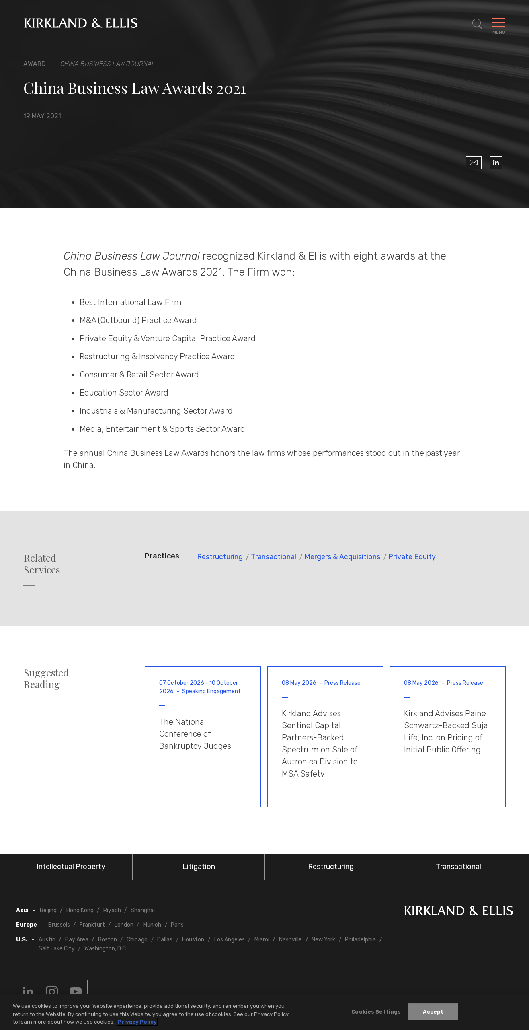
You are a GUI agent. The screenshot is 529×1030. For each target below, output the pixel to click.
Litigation (198, 866)
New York (323, 939)
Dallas (164, 939)
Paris (177, 924)
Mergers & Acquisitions (342, 556)
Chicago (137, 939)
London (124, 924)
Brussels (59, 924)
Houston (193, 939)
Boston (107, 939)
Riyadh (112, 910)
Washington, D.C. (105, 948)
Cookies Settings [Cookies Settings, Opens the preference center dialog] (376, 1011)
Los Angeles (229, 939)
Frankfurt (92, 924)
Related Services (42, 564)
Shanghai (143, 910)
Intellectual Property (71, 866)
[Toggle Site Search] (478, 24)
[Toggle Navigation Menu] (499, 24)
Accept (433, 1011)
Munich (152, 924)
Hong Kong (80, 910)
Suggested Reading (46, 678)
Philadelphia (360, 939)
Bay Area (76, 939)
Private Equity (412, 556)
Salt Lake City (57, 948)
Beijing (48, 910)
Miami (261, 939)
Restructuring (220, 556)
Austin (47, 939)
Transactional (273, 556)
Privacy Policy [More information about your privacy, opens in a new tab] (137, 1022)
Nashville (290, 939)
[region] (264, 1012)
